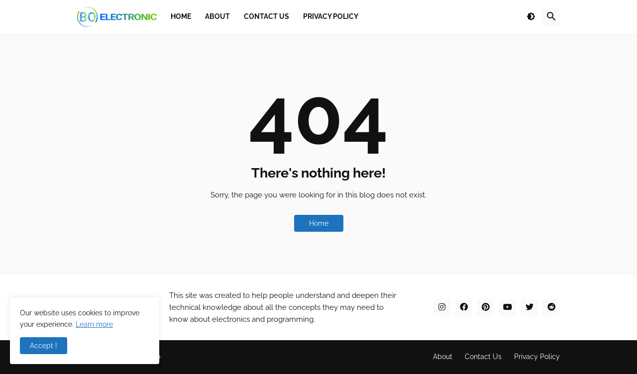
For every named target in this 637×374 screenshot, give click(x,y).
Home (318, 223)
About (442, 357)
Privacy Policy (537, 357)
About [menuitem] (217, 16)
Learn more (94, 324)
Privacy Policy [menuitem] (330, 16)
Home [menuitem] (181, 16)
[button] (531, 16)
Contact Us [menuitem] (266, 16)
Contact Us (483, 357)
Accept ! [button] (43, 346)
